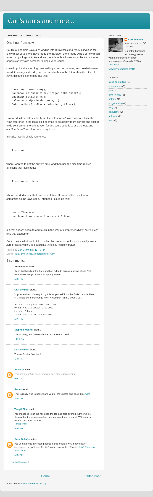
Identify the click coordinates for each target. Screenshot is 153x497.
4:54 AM (18, 398)
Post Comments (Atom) (33, 483)
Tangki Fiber (21, 409)
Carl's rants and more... (41, 21)
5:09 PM (18, 279)
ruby (52, 253)
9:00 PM (18, 378)
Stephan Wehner (23, 329)
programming (41, 253)
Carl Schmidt (21, 289)
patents (112, 99)
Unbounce (114, 64)
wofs (87, 394)
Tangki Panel (21, 423)
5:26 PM (18, 319)
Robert (18, 389)
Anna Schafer (22, 439)
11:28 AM (19, 339)
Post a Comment (20, 462)
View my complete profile (122, 69)
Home (45, 476)
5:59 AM (18, 428)
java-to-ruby (27, 253)
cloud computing (117, 82)
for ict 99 (19, 369)
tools (111, 120)
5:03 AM (18, 455)
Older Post (93, 476)
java (17, 253)
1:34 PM (18, 358)
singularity (114, 111)
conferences (115, 86)
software (113, 116)
